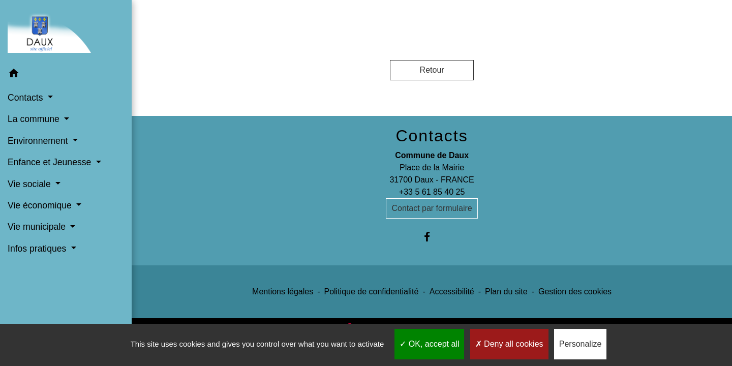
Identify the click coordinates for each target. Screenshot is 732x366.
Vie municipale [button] (38, 227)
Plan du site (506, 291)
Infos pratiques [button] (38, 248)
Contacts (431, 136)
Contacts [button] (26, 98)
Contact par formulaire (431, 208)
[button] (66, 75)
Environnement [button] (39, 141)
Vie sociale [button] (30, 184)
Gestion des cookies (575, 291)
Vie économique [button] (41, 205)
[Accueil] (66, 31)
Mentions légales (282, 291)
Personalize (580, 344)
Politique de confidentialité (371, 291)
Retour (432, 70)
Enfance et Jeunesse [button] (51, 162)
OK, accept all (429, 344)
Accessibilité (452, 291)
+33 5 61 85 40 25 (432, 192)
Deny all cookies (509, 344)
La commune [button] (35, 119)
